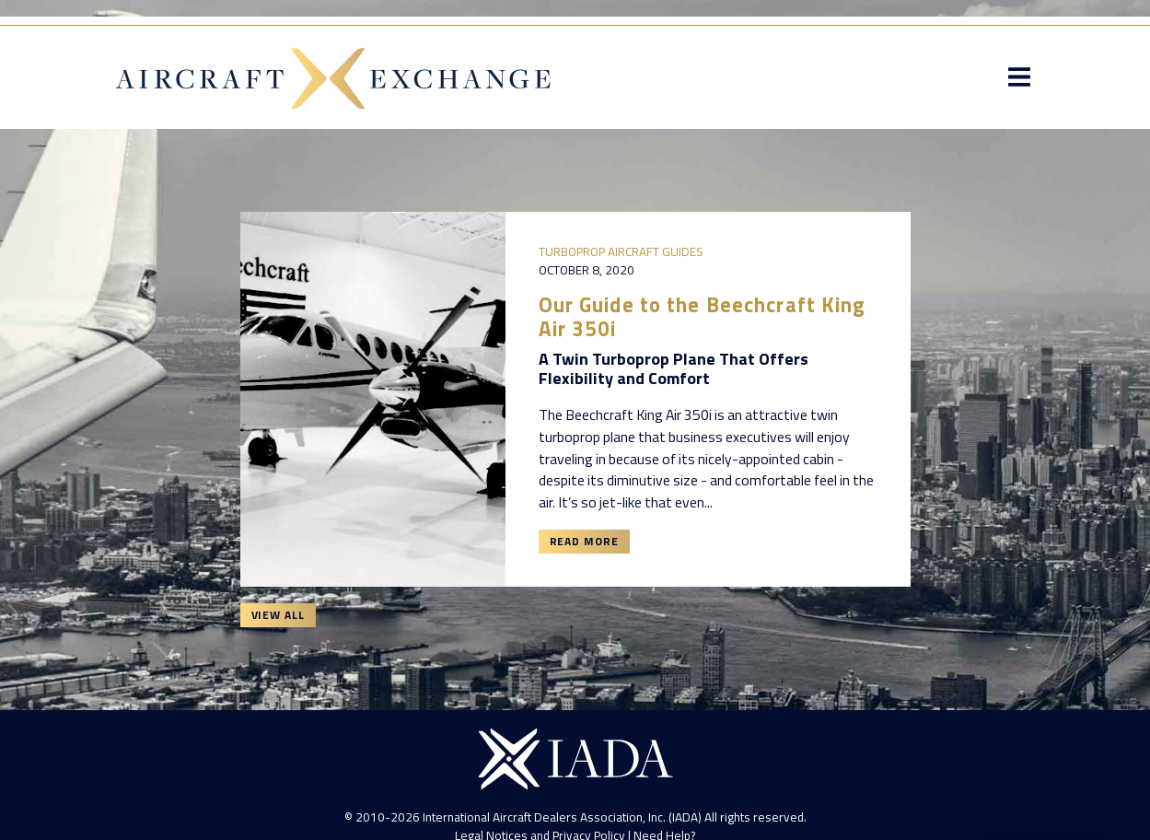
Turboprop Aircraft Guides (621, 251)
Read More (584, 541)
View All (278, 615)
